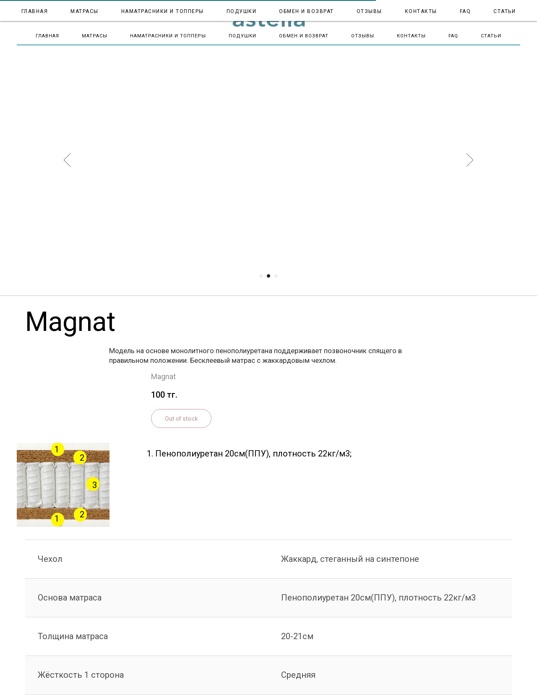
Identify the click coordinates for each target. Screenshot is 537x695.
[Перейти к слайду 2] (268, 276)
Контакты (411, 36)
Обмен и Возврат (303, 36)
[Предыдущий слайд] (67, 160)
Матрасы (94, 36)
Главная (47, 36)
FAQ (453, 36)
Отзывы (362, 36)
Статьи (491, 36)
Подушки (242, 36)
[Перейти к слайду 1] (261, 276)
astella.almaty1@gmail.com (487, 16)
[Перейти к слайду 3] (276, 276)
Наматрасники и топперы (168, 36)
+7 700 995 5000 (500, 9)
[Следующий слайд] (470, 160)
